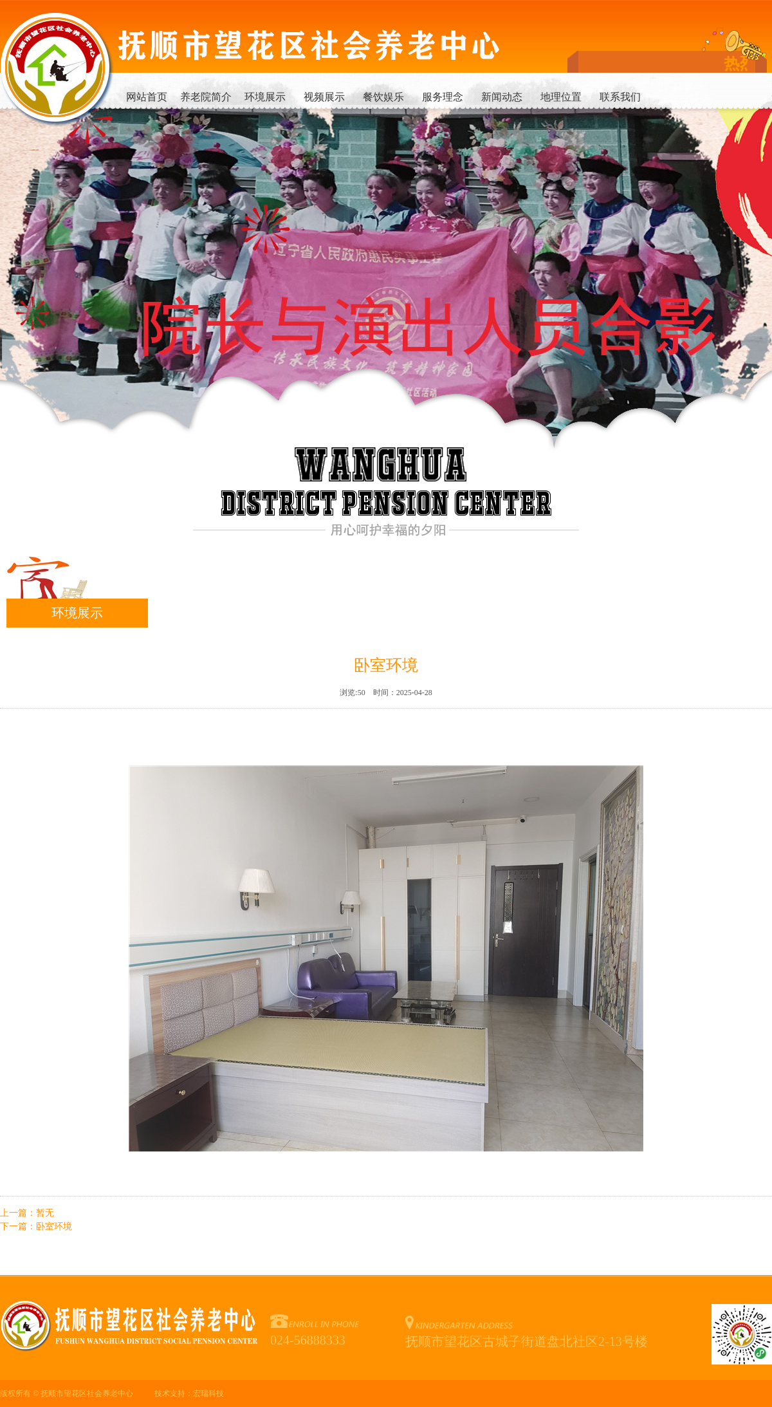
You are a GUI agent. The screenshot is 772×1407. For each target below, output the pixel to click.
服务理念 (442, 96)
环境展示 (265, 96)
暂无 (45, 1213)
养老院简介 (206, 96)
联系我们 (620, 96)
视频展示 (324, 96)
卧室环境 (54, 1226)
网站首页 (146, 96)
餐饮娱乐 (383, 96)
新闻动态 (501, 96)
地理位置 (561, 96)
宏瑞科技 (208, 1393)
